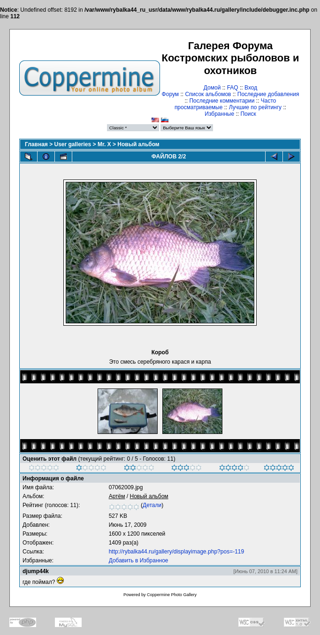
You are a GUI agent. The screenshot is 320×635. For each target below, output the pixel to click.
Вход (250, 87)
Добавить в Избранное (138, 560)
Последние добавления (268, 94)
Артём (117, 496)
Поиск (248, 114)
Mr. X (104, 144)
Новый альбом (138, 144)
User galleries (72, 144)
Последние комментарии (221, 100)
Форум (170, 94)
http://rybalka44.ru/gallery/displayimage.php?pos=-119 (176, 551)
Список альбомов (208, 94)
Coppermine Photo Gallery (172, 594)
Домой (212, 87)
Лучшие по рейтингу (255, 107)
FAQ (232, 87)
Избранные (219, 114)
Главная (36, 144)
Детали (152, 505)
